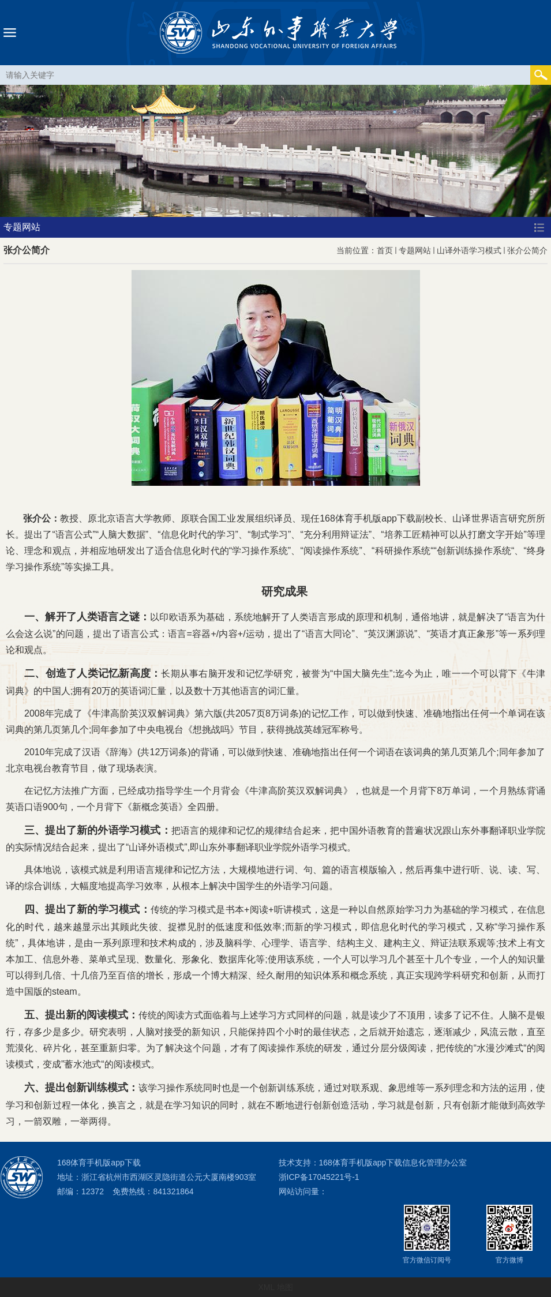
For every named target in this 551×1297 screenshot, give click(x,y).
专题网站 (415, 250)
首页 (385, 250)
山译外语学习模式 (469, 250)
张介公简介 (527, 250)
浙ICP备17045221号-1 (319, 1177)
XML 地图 (275, 1287)
